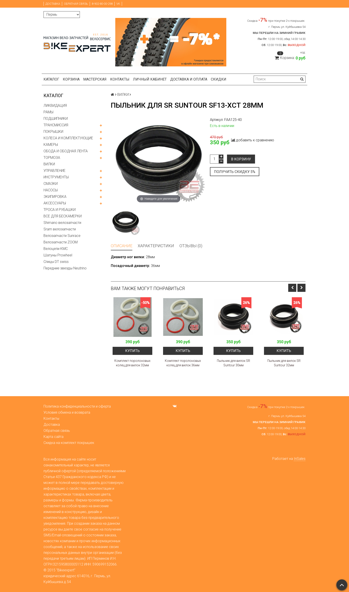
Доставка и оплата (188, 79)
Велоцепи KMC (56, 249)
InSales (299, 459)
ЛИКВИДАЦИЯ (55, 105)
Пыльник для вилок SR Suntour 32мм (284, 363)
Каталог (51, 79)
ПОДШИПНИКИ (56, 118)
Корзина (71, 79)
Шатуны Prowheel (58, 255)
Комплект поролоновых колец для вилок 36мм (183, 363)
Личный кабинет (150, 79)
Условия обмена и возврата (67, 412)
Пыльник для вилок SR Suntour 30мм (233, 363)
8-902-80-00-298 (102, 3)
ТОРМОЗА (52, 157)
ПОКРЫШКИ (53, 131)
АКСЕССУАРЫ (55, 203)
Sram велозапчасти (60, 229)
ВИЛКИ (49, 164)
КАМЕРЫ (51, 144)
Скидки (218, 79)
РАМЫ (48, 112)
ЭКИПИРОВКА (55, 196)
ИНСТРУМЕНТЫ (56, 177)
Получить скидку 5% (234, 172)
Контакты (119, 79)
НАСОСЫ (51, 190)
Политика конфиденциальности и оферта (77, 406)
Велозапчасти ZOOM (61, 242)
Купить (132, 351)
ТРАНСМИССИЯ (56, 125)
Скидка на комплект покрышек (69, 443)
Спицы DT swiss (56, 262)
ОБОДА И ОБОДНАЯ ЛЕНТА (66, 151)
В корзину (241, 159)
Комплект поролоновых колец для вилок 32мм (132, 363)
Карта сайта (53, 437)
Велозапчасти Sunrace (62, 236)
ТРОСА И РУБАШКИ (60, 210)
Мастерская (95, 79)
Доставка (53, 3)
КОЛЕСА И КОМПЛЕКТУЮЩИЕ (68, 138)
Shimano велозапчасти (62, 223)
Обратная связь (76, 3)
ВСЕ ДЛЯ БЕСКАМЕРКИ (63, 216)
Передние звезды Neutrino (65, 268)
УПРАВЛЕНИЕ (54, 170)
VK (118, 3)
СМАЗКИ (51, 183)
